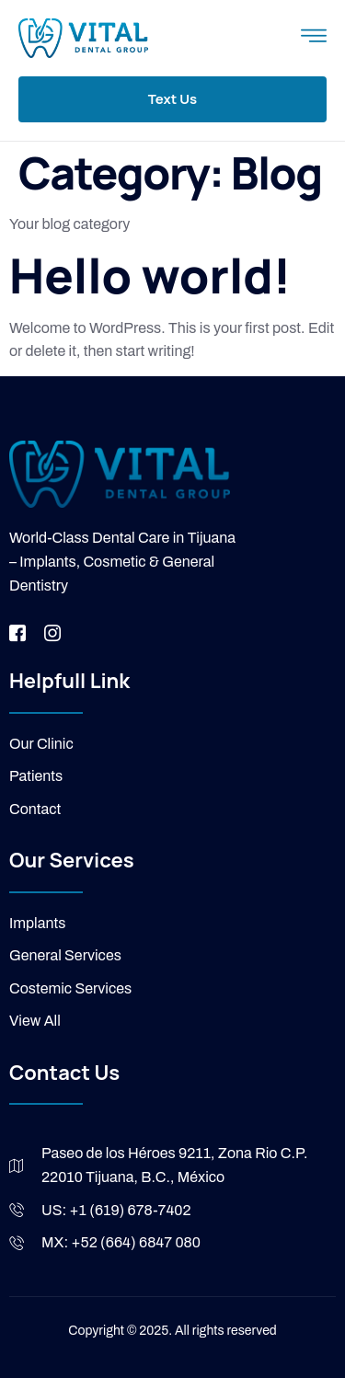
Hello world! (150, 275)
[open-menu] (314, 38)
